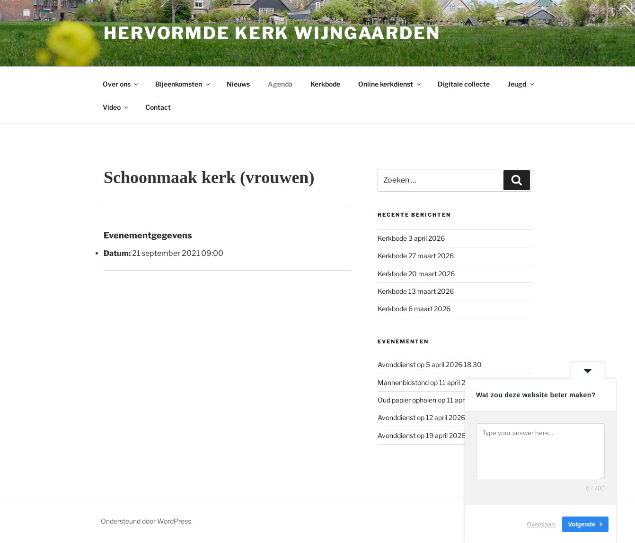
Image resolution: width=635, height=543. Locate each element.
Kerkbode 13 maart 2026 (416, 291)
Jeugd (521, 84)
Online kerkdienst (390, 84)
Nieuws (238, 84)
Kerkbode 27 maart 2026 (416, 256)
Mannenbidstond (403, 382)
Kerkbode (325, 84)
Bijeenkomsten (183, 84)
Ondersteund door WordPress (146, 521)
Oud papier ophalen (407, 400)
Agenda (280, 84)
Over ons (121, 84)
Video (116, 107)
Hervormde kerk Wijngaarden (272, 33)
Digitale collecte (464, 84)
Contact (158, 107)
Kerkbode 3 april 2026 (411, 238)
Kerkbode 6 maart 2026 (414, 309)
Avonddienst (396, 364)
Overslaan (541, 523)
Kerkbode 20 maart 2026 (416, 274)
